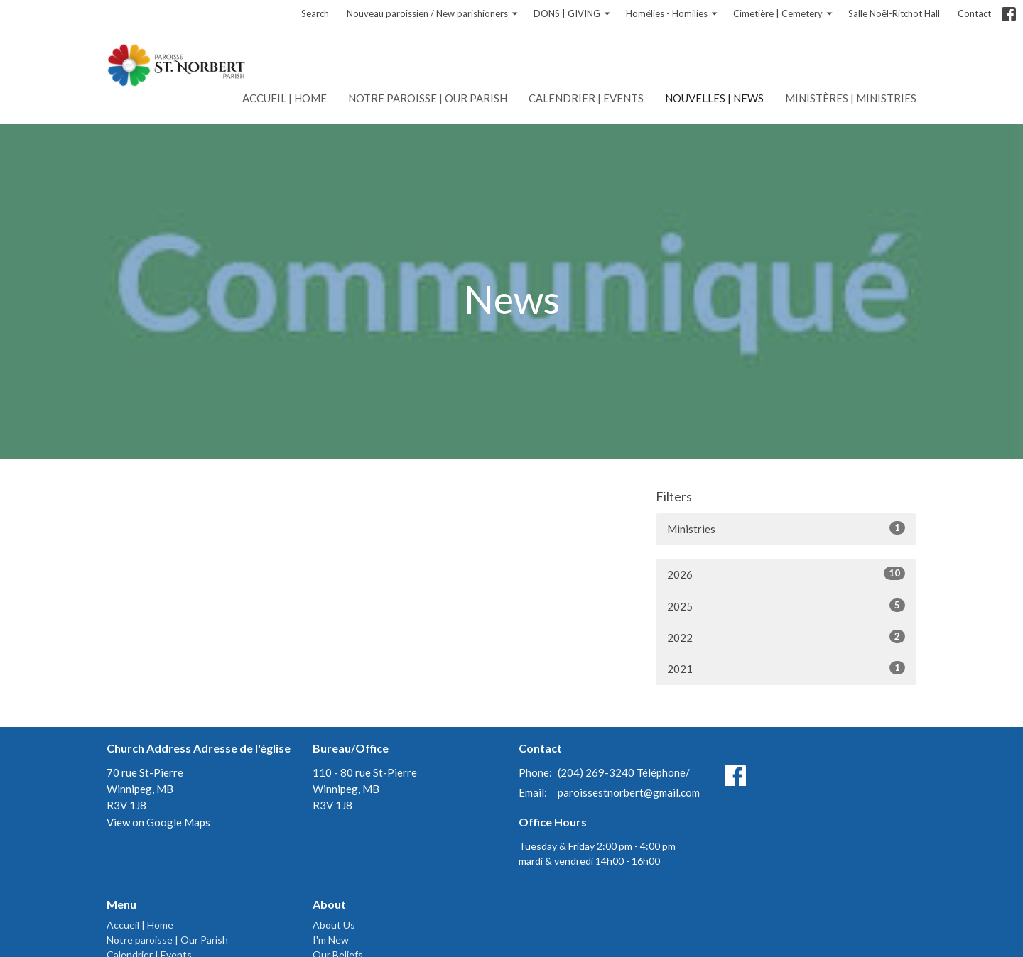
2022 (786, 637)
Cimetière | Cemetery (783, 14)
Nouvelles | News (714, 98)
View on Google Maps (158, 822)
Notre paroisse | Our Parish (427, 98)
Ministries (786, 528)
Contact (974, 13)
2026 (786, 574)
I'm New (331, 940)
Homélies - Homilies (672, 14)
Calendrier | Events (586, 98)
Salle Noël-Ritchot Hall (894, 13)
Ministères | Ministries (850, 98)
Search (315, 13)
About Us (334, 925)
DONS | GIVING (573, 14)
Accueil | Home (284, 98)
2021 (786, 668)
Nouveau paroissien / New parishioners (433, 14)
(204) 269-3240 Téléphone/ (624, 772)
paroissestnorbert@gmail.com (629, 792)
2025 (786, 605)
